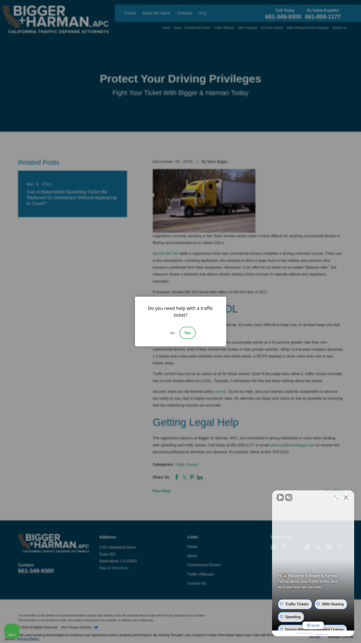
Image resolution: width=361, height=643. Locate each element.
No (172, 332)
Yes (187, 332)
